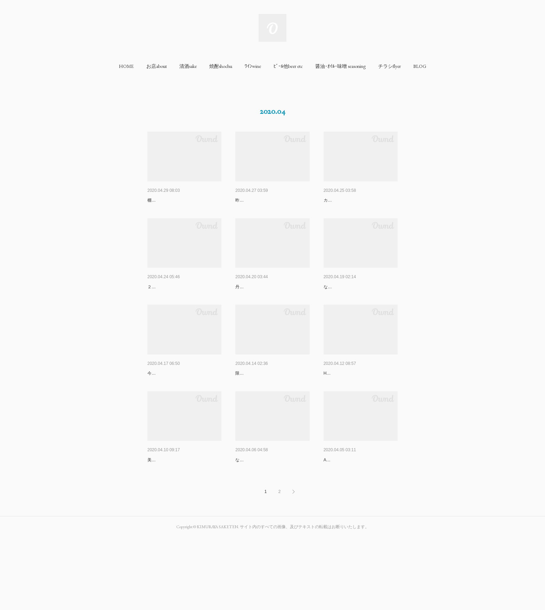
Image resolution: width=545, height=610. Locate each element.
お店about (156, 66)
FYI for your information (351, 200)
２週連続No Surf (162, 315)
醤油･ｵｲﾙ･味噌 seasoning (340, 66)
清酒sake (188, 66)
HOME (126, 66)
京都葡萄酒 (247, 305)
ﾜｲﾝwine (253, 66)
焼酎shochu (220, 66)
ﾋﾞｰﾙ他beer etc (288, 66)
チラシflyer (389, 66)
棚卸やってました (164, 210)
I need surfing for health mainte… (360, 409)
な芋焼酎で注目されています (262, 524)
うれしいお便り (252, 200)
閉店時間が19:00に (344, 305)
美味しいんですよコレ (168, 524)
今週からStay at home (168, 419)
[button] (126, 66)
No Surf (155, 409)
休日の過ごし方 (164, 200)
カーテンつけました (342, 210)
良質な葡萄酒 (338, 514)
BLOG (419, 66)
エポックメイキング (257, 514)
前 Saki (244, 409)
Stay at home (161, 305)
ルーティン (159, 514)
